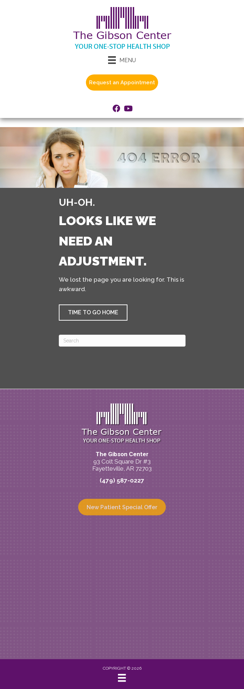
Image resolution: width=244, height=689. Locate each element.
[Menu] (122, 60)
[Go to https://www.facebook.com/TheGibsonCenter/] (116, 109)
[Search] (122, 341)
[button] (93, 312)
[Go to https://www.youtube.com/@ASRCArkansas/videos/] (128, 109)
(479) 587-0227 (122, 480)
